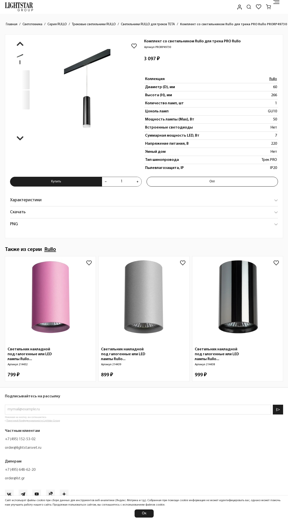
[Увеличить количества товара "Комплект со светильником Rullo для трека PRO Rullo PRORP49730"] (137, 181)
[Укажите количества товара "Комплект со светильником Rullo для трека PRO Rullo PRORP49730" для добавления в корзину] (121, 181)
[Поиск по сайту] (249, 7)
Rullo (273, 79)
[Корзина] (268, 7)
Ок (144, 513)
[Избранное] (259, 7)
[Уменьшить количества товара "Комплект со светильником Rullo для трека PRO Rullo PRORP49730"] (106, 181)
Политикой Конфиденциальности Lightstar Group (33, 420)
